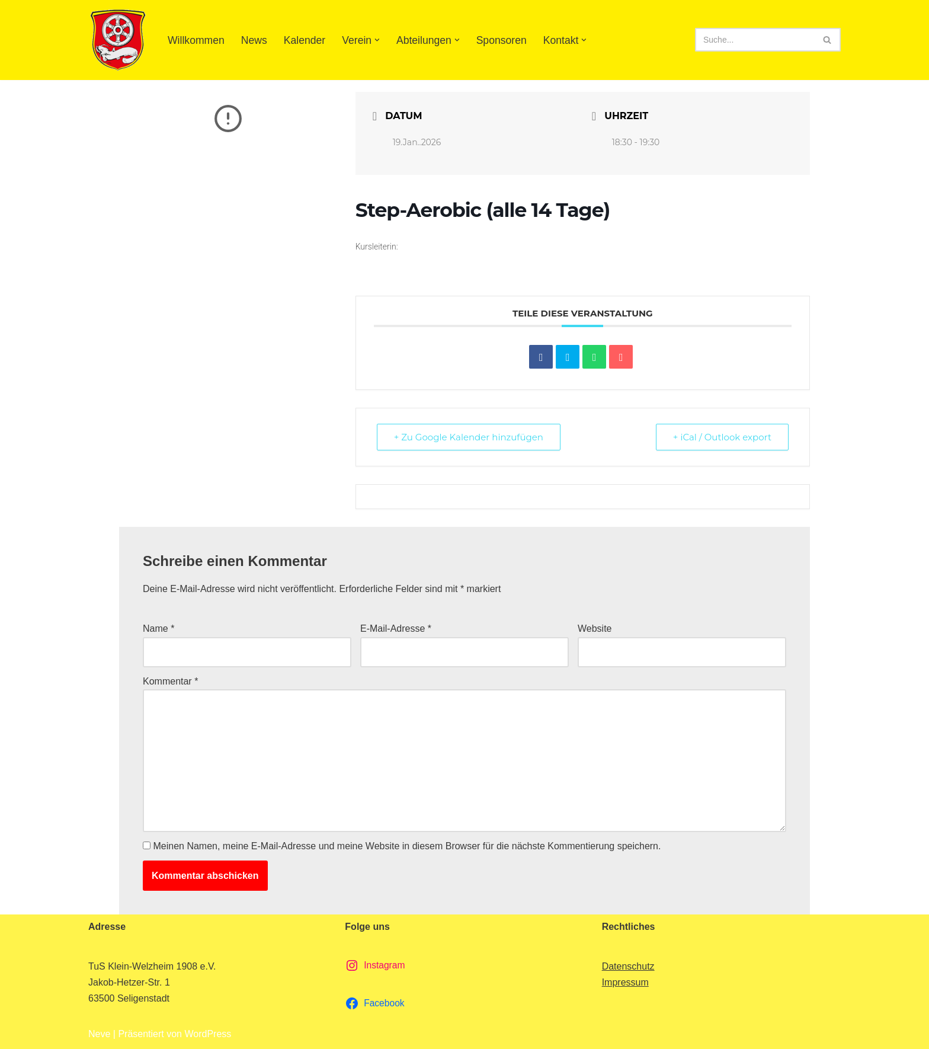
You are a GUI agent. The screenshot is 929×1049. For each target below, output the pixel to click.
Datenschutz (628, 966)
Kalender (304, 40)
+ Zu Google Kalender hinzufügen (468, 437)
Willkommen (196, 40)
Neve (99, 1034)
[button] (377, 40)
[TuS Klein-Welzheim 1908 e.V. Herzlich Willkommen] (118, 40)
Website (595, 628)
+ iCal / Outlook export (722, 437)
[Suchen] (754, 40)
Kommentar (170, 681)
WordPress (207, 1034)
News (254, 40)
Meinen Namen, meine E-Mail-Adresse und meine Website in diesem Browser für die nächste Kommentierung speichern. (407, 846)
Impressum (625, 982)
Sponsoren (501, 40)
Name (158, 628)
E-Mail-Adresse (395, 628)
